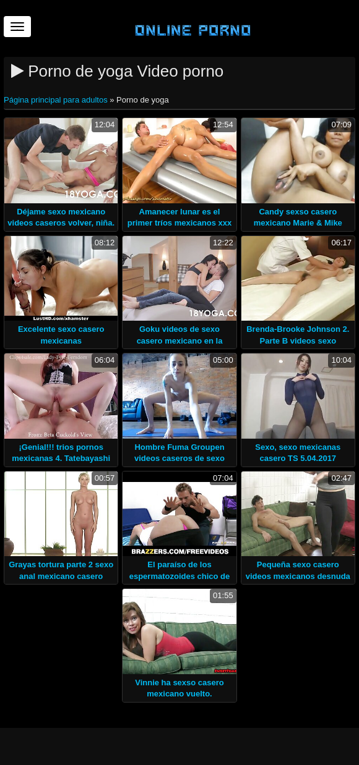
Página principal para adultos (57, 99)
